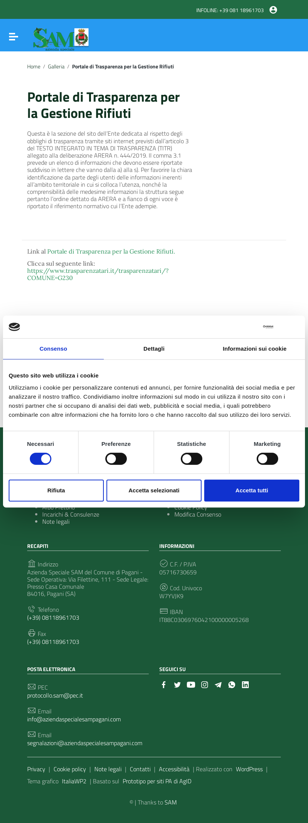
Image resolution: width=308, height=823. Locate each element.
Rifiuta (56, 490)
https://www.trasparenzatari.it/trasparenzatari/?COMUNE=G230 (98, 274)
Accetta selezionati (153, 490)
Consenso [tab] (53, 348)
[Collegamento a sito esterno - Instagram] (204, 683)
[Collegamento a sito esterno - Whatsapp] (231, 683)
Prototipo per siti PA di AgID (157, 781)
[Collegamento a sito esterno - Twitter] (177, 683)
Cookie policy (70, 768)
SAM (171, 802)
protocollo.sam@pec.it (55, 695)
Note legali (55, 521)
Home (33, 66)
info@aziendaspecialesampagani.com (74, 719)
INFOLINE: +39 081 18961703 (230, 10)
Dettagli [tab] (154, 348)
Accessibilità (174, 768)
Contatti (140, 768)
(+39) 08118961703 (53, 617)
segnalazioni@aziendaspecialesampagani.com (84, 743)
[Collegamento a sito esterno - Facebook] (163, 683)
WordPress (249, 768)
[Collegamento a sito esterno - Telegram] (218, 683)
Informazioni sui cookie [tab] (254, 348)
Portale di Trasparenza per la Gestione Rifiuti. (111, 251)
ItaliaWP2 (74, 781)
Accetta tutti (252, 490)
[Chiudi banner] (294, 327)
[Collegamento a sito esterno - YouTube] (191, 683)
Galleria (56, 66)
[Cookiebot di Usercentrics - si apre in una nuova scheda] (240, 327)
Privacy (36, 768)
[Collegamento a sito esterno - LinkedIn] (245, 683)
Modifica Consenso (197, 514)
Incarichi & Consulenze (70, 514)
